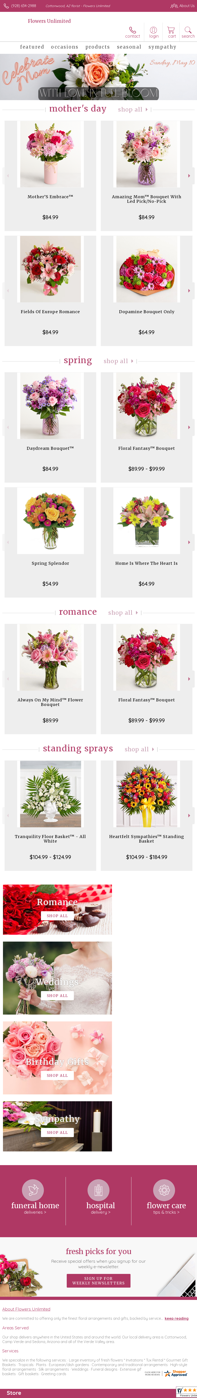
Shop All (130, 109)
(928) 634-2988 (23, 5)
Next (190, 175)
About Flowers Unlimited (26, 1172)
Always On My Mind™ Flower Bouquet (50, 702)
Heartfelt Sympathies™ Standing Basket (146, 839)
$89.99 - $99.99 (146, 468)
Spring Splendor (50, 563)
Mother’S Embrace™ (50, 196)
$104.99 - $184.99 (146, 857)
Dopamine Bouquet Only (146, 311)
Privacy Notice (117, 1393)
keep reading (177, 1181)
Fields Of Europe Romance (50, 311)
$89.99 (50, 720)
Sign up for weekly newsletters (98, 1143)
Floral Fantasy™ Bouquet (146, 448)
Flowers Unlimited (49, 21)
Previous (7, 175)
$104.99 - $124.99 (50, 857)
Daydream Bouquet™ (50, 448)
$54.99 (50, 583)
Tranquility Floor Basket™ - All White (50, 839)
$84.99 (50, 217)
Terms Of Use (90, 1393)
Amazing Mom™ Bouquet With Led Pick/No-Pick (146, 199)
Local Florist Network (150, 1393)
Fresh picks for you (98, 1121)
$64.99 (146, 332)
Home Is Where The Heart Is (146, 563)
